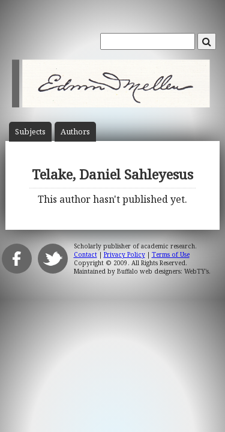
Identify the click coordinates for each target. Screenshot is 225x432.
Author (75, 132)
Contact (85, 254)
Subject (30, 132)
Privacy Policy (124, 254)
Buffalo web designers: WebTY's (163, 271)
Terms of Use (171, 254)
